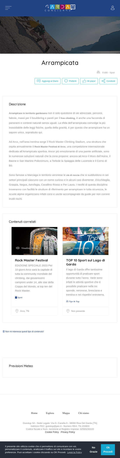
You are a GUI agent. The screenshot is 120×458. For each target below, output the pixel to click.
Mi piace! (89, 81)
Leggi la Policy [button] (74, 452)
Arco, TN (24, 311)
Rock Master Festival (31, 260)
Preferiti (70, 81)
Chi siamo (83, 413)
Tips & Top (72, 301)
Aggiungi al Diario (47, 81)
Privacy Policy (68, 432)
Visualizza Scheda (29, 248)
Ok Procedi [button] (108, 449)
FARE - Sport (106, 72)
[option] (60, 35)
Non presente (78, 311)
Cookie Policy (52, 432)
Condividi (108, 81)
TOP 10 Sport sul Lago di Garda (85, 262)
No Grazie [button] (93, 449)
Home (34, 413)
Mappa (66, 413)
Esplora (50, 413)
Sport (18, 297)
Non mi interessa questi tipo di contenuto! (23, 331)
